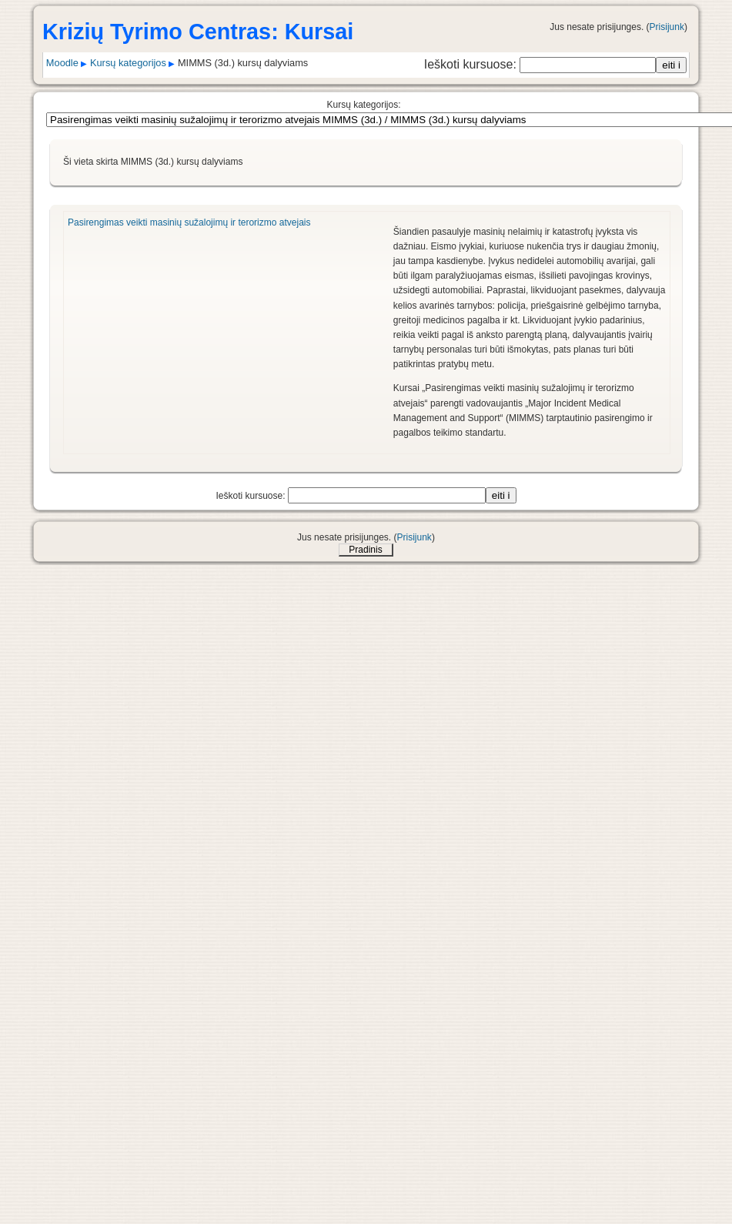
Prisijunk (667, 27)
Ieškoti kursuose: (472, 64)
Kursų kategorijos (128, 63)
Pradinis (365, 549)
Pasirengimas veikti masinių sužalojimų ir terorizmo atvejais (189, 222)
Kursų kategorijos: (363, 104)
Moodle (62, 63)
